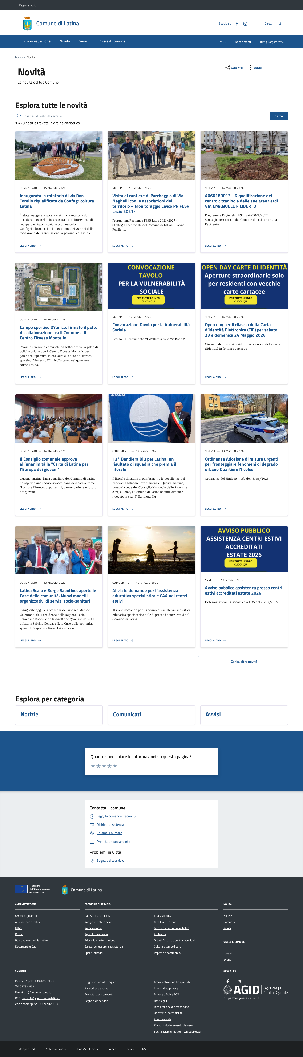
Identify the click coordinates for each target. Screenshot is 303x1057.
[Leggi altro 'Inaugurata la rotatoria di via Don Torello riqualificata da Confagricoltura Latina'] (30, 245)
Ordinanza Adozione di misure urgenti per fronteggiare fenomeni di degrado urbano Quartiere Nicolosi (241, 464)
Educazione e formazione (100, 940)
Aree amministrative (28, 922)
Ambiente (160, 934)
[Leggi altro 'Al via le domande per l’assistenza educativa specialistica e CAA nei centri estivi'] (123, 640)
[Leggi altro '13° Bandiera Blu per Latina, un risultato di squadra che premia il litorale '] (123, 509)
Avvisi (227, 928)
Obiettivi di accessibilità (168, 1013)
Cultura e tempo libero (167, 946)
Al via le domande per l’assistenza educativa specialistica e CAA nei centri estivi (149, 595)
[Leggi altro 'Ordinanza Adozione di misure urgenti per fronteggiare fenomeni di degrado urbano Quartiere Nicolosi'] (215, 509)
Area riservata (162, 1019)
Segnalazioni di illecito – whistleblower (178, 1031)
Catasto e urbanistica (98, 915)
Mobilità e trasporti (165, 922)
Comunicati (230, 922)
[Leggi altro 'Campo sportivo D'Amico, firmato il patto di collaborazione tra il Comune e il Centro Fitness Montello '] (30, 377)
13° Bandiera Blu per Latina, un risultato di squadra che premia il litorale (144, 464)
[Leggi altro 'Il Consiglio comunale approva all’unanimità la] (30, 509)
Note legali (160, 1000)
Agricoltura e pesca (96, 934)
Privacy (129, 1049)
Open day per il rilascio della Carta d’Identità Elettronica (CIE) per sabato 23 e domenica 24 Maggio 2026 (241, 329)
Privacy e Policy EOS (166, 994)
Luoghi (227, 953)
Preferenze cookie (56, 1049)
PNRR (222, 41)
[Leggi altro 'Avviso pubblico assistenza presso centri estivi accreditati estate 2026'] (215, 640)
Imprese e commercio (167, 953)
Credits (112, 1049)
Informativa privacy (166, 988)
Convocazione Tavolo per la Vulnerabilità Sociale (151, 327)
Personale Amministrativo (31, 940)
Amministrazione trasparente (172, 982)
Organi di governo (26, 915)
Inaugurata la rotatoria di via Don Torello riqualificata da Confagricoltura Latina (57, 200)
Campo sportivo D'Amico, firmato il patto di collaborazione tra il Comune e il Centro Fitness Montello (58, 332)
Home (19, 57)
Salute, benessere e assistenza (104, 946)
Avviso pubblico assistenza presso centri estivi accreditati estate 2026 (243, 590)
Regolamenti (243, 41)
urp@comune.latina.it (37, 992)
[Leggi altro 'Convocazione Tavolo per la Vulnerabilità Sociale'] (123, 377)
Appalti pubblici (94, 953)
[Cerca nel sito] (279, 23)
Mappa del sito (27, 1049)
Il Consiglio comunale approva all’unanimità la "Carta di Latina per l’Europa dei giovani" (54, 464)
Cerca (279, 115)
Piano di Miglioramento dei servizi (174, 1025)
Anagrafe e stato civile (98, 922)
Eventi (227, 959)
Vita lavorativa (163, 915)
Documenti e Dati (25, 946)
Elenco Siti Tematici (87, 1049)
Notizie (227, 915)
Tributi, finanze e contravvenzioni (174, 940)
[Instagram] (243, 23)
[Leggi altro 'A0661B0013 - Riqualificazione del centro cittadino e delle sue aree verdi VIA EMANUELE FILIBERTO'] (215, 245)
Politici (19, 934)
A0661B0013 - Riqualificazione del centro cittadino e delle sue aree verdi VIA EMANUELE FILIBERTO (241, 200)
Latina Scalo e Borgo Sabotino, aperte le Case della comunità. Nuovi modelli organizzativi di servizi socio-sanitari (58, 595)
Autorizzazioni (93, 928)
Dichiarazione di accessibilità (171, 1006)
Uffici (18, 928)
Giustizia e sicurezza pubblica (171, 928)
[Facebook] (235, 23)
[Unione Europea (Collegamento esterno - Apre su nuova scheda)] (34, 890)
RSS (145, 1049)
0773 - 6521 (28, 986)
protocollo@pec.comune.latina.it (40, 998)
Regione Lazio (27, 5)
